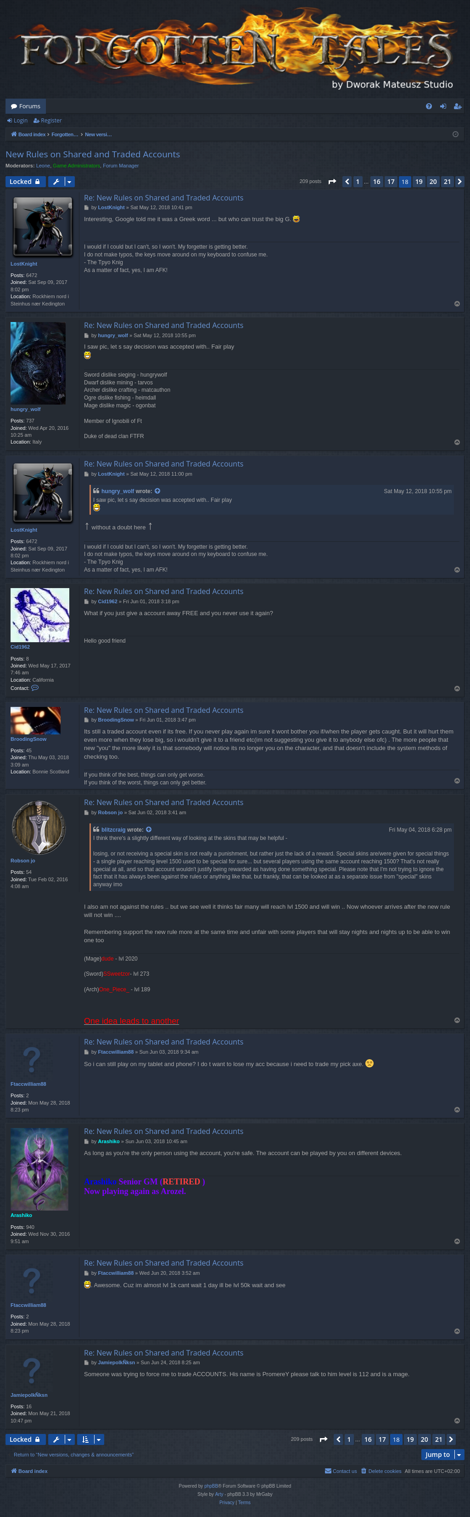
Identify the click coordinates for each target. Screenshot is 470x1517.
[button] (332, 181)
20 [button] (433, 181)
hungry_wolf (25, 409)
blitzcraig (113, 830)
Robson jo (23, 860)
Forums (29, 106)
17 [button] (391, 181)
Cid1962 (20, 647)
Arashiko (21, 1215)
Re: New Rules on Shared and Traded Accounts (163, 197)
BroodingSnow (28, 739)
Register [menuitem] (459, 108)
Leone (43, 165)
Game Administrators (76, 165)
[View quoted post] (158, 491)
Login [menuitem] (445, 108)
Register (51, 120)
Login (21, 120)
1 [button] (358, 181)
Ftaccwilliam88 (28, 1084)
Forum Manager (121, 165)
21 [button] (447, 181)
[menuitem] (429, 106)
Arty (219, 1494)
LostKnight (24, 264)
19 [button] (419, 181)
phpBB (211, 1486)
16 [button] (376, 181)
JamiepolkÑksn (29, 1395)
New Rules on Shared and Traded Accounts (93, 154)
